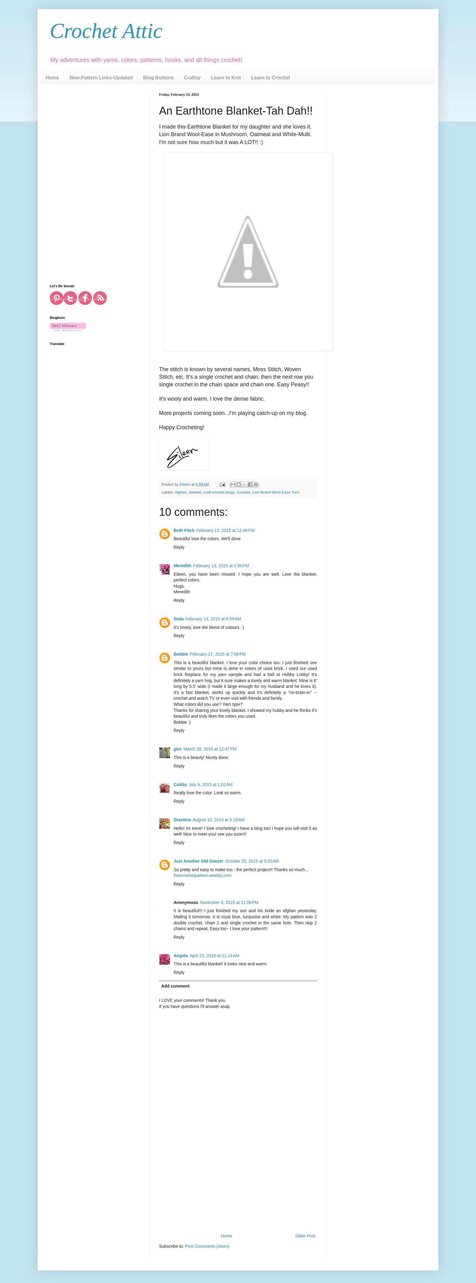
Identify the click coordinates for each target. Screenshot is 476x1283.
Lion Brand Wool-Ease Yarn (275, 492)
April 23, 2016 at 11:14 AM (214, 955)
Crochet (243, 492)
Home (52, 77)
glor (178, 749)
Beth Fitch (184, 530)
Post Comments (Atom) (207, 1246)
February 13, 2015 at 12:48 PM (225, 530)
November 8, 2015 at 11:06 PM (229, 902)
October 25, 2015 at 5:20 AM (252, 861)
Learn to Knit (226, 77)
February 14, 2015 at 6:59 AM (213, 618)
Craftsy (192, 77)
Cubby (180, 784)
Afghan (181, 492)
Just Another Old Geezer (198, 861)
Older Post (305, 1235)
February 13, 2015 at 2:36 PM (221, 565)
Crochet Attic (106, 31)
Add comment (175, 986)
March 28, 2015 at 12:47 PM (209, 749)
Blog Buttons (158, 77)
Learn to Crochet (270, 77)
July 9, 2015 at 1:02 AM (211, 784)
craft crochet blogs (219, 492)
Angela (181, 955)
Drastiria (182, 819)
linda (179, 618)
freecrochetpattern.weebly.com (202, 875)
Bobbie (181, 654)
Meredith (182, 565)
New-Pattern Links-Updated (101, 77)
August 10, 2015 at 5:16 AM (219, 819)
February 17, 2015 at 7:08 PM (218, 654)
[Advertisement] (238, 1187)
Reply (179, 547)
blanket (195, 492)
